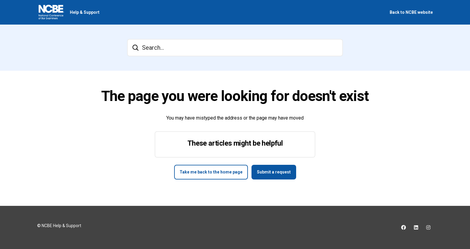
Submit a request (274, 172)
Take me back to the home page (211, 172)
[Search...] (235, 47)
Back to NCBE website (411, 12)
